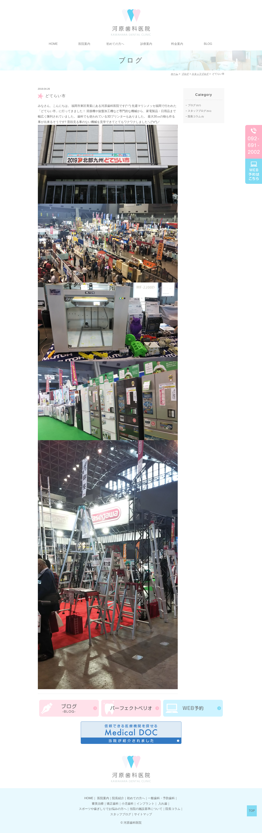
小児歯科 (128, 803)
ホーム (174, 73)
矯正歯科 (113, 803)
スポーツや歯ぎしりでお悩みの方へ (103, 808)
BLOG (208, 43)
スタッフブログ (200, 73)
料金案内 (177, 43)
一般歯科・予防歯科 (161, 798)
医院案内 (84, 43)
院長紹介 (118, 798)
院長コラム (194, 116)
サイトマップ (143, 814)
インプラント (145, 803)
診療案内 (146, 43)
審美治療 (98, 803)
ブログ (185, 73)
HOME (53, 43)
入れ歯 (162, 803)
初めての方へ (115, 43)
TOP (252, 810)
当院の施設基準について (146, 808)
